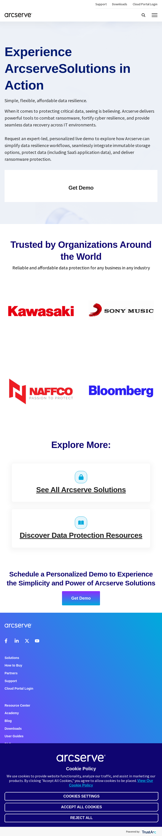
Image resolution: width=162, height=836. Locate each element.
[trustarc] (148, 831)
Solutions (12, 658)
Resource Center (17, 705)
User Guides (14, 736)
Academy (12, 713)
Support (101, 4)
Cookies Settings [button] (81, 796)
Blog (8, 721)
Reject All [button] (81, 818)
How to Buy (13, 665)
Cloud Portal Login (145, 4)
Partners (11, 673)
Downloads (119, 4)
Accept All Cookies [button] (81, 807)
